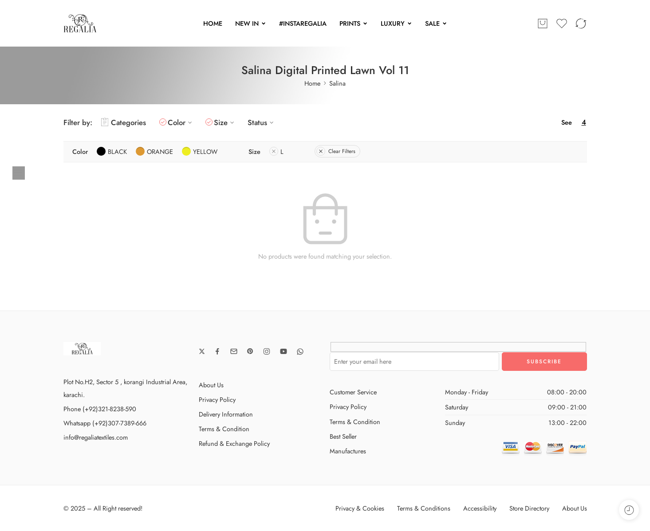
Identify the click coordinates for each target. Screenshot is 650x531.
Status (262, 122)
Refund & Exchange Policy (234, 443)
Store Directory (529, 508)
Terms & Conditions (423, 508)
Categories (123, 122)
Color (181, 122)
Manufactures (348, 451)
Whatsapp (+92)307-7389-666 (104, 423)
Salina (337, 83)
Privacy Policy (217, 399)
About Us (211, 384)
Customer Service (353, 392)
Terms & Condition (224, 428)
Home (312, 83)
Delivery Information (226, 414)
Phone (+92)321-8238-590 (99, 408)
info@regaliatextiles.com (95, 437)
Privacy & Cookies (359, 508)
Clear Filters (335, 151)
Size (225, 122)
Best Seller (343, 436)
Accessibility (479, 508)
